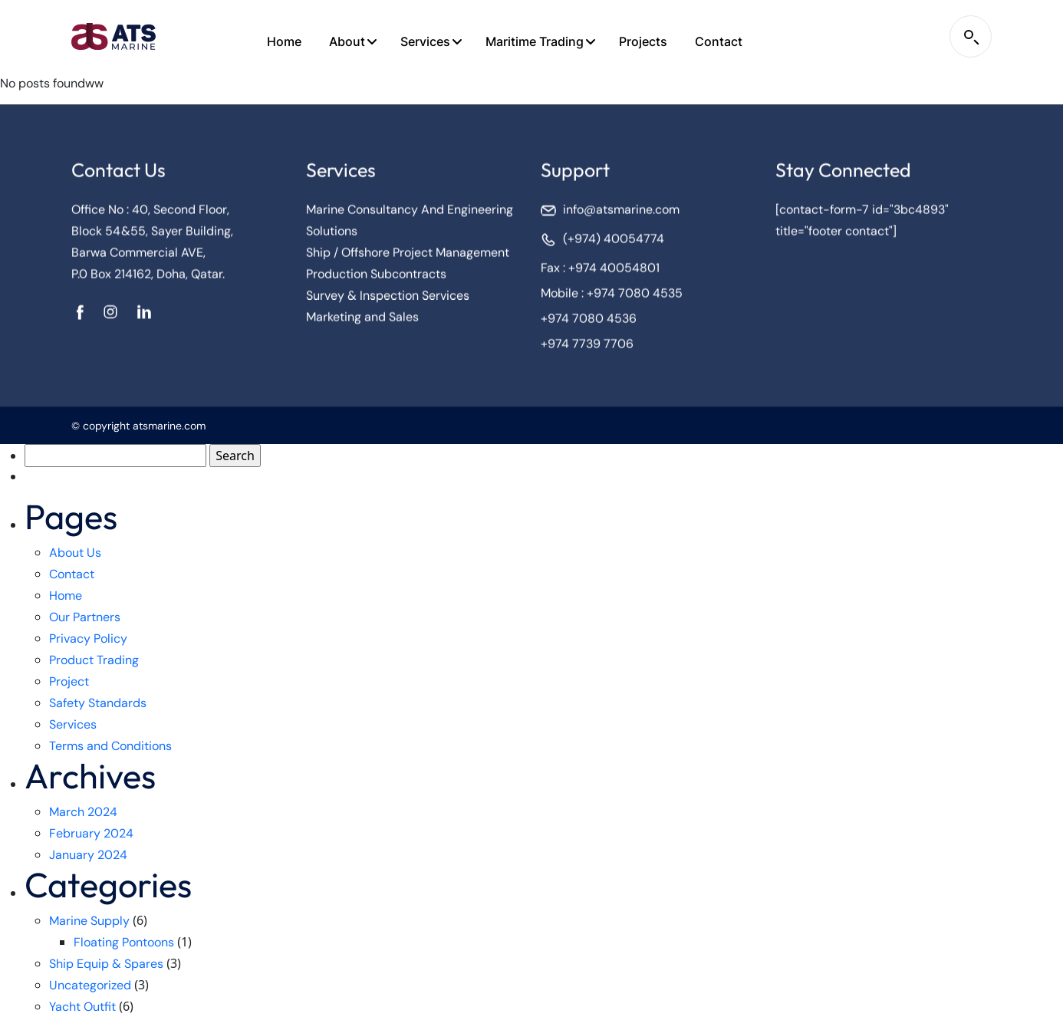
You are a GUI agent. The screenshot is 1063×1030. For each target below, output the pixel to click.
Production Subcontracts (376, 277)
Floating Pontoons (124, 942)
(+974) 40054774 (613, 242)
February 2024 (91, 833)
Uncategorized (90, 985)
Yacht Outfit (82, 1007)
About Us (75, 553)
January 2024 (88, 855)
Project (69, 681)
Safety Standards (97, 703)
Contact (718, 41)
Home (284, 41)
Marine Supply (89, 921)
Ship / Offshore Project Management (407, 256)
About (347, 41)
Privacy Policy (88, 638)
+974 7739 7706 (587, 347)
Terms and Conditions (110, 746)
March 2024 (83, 812)
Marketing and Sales (362, 320)
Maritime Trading (534, 41)
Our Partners (84, 617)
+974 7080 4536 (589, 322)
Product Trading (94, 660)
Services (425, 41)
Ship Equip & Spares (106, 964)
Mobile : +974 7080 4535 (612, 296)
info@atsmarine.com (621, 213)
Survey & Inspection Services (387, 299)
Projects (643, 41)
